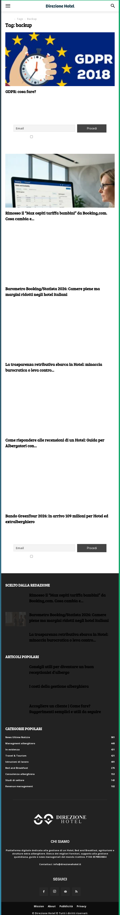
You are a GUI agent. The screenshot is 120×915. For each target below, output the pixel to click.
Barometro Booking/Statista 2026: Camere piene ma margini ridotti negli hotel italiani (52, 291)
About (52, 906)
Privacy (81, 906)
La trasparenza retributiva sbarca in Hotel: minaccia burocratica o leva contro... (53, 367)
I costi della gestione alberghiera (59, 686)
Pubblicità (66, 906)
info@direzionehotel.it (67, 864)
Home (9, 19)
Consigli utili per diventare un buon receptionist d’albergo (61, 669)
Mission (39, 906)
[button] (7, 5)
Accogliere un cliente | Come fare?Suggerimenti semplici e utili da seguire (65, 708)
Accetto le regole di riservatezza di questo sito (60, 137)
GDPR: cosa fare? (20, 91)
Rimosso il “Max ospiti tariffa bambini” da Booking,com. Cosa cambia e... (67, 598)
